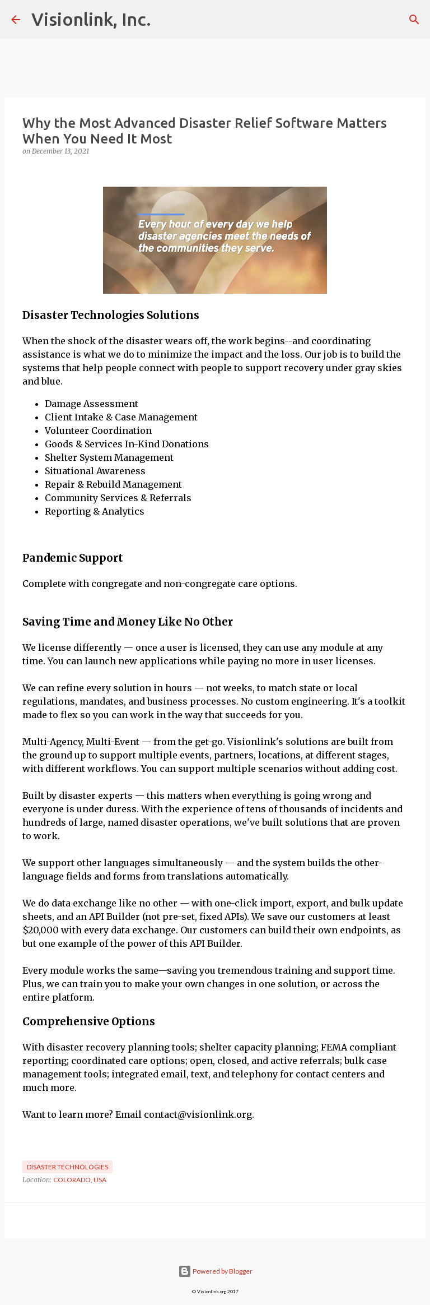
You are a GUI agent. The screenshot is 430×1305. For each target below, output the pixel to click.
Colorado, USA (79, 1180)
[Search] (414, 19)
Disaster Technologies (67, 1167)
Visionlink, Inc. (91, 19)
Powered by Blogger (215, 1271)
